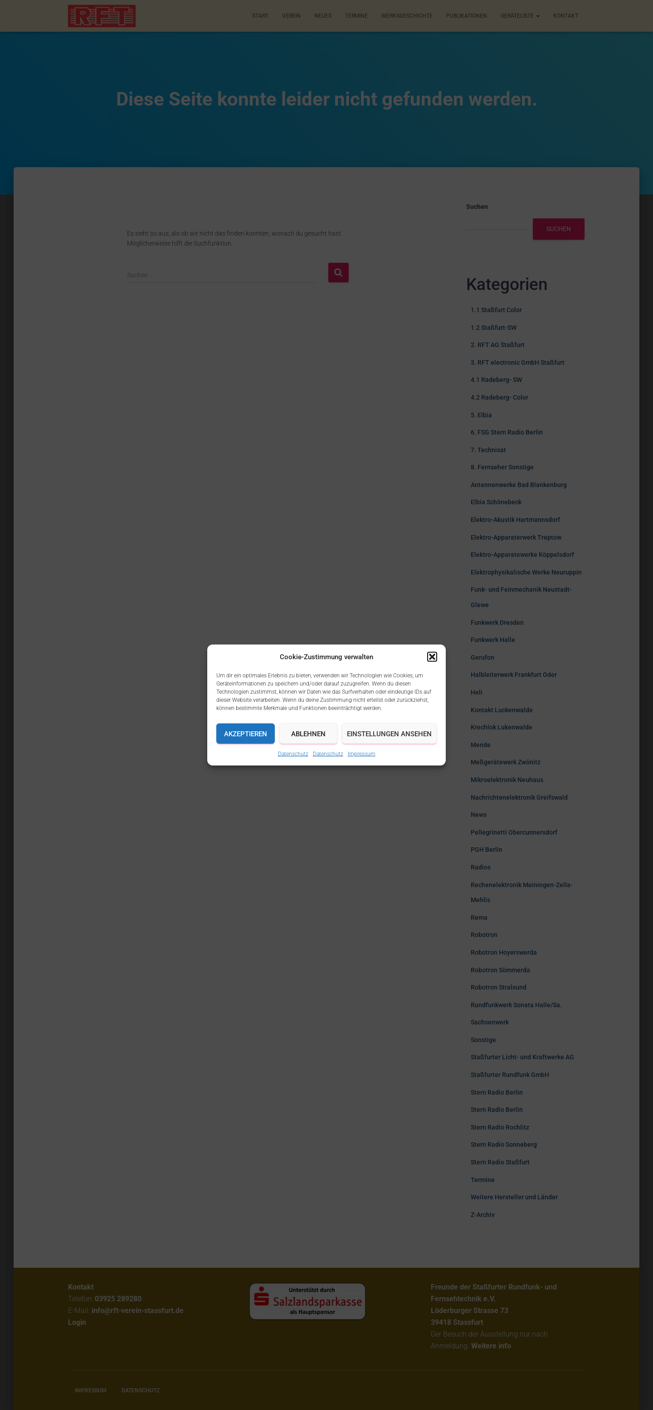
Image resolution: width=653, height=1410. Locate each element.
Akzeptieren (245, 733)
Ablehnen (308, 733)
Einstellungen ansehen (389, 733)
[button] (432, 657)
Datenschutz (293, 754)
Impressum (361, 754)
